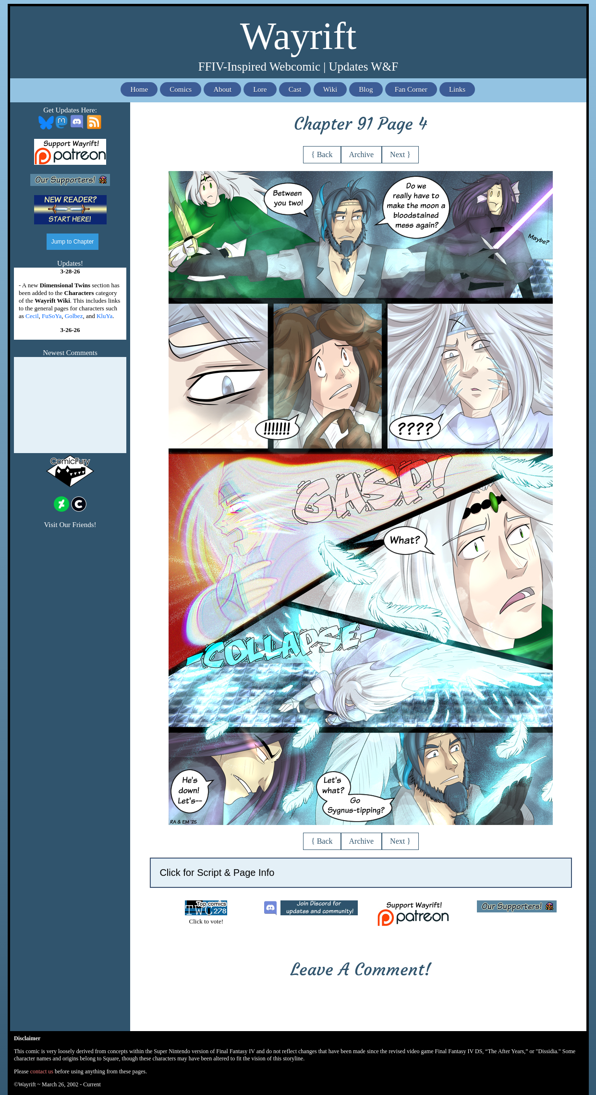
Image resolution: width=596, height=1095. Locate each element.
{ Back (322, 154)
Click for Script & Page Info (216, 872)
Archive (361, 154)
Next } (400, 154)
